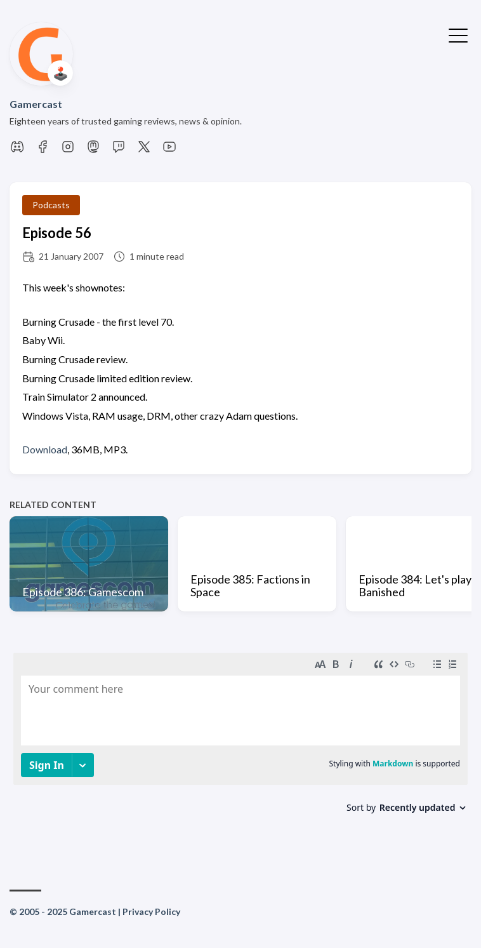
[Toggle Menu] (458, 34)
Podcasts (51, 204)
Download (44, 449)
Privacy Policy (151, 911)
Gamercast (36, 104)
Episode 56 (56, 232)
